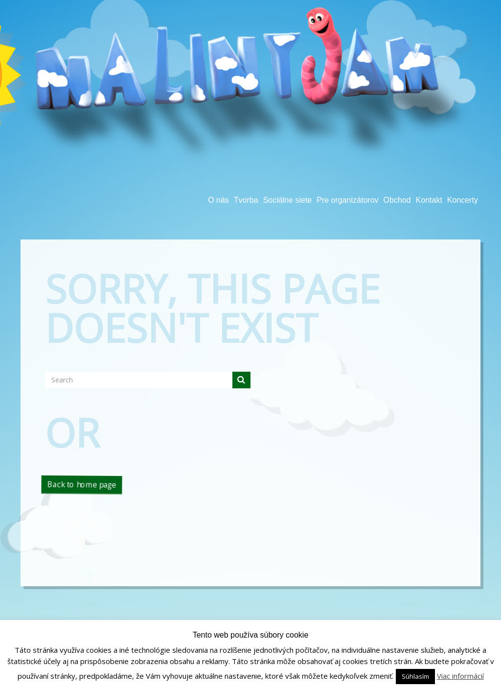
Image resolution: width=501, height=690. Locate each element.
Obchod (397, 200)
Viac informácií (460, 676)
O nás (218, 200)
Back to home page (81, 484)
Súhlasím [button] (415, 676)
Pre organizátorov (347, 200)
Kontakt (429, 200)
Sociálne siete (287, 200)
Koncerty (462, 200)
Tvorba (246, 200)
